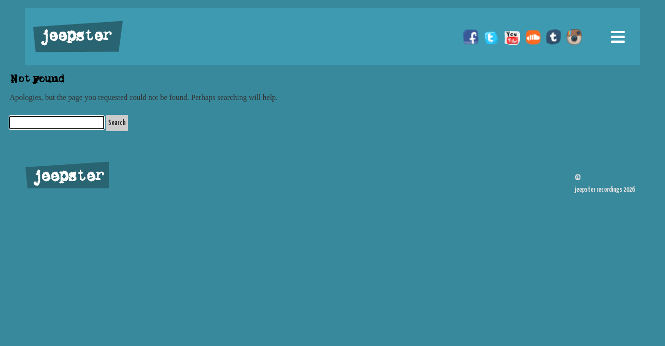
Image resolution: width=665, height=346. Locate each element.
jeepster (75, 37)
